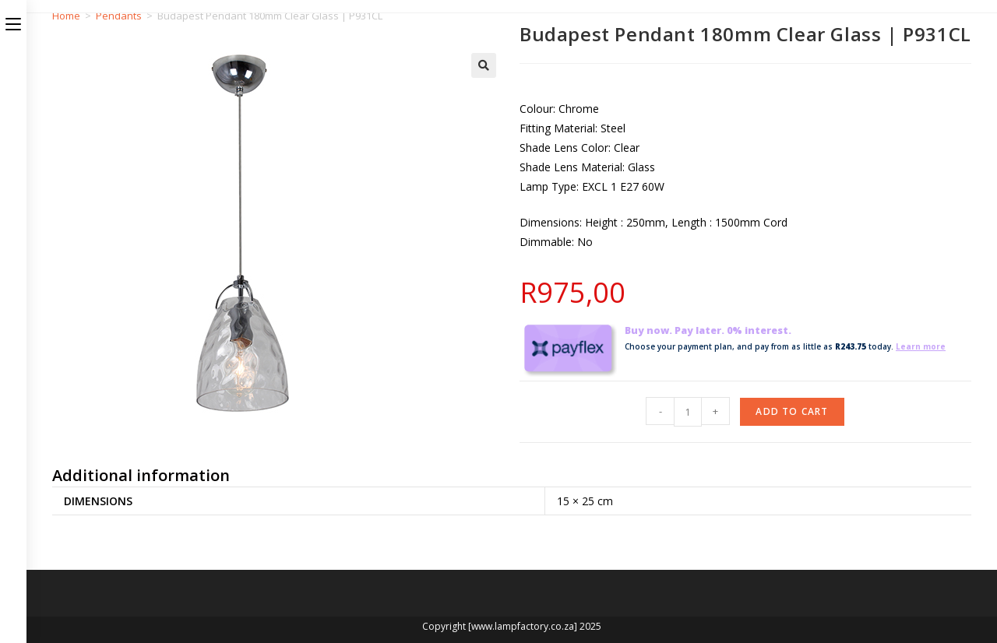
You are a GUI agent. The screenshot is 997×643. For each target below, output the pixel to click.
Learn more (921, 346)
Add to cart (792, 411)
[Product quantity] (688, 412)
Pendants (119, 16)
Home (66, 16)
